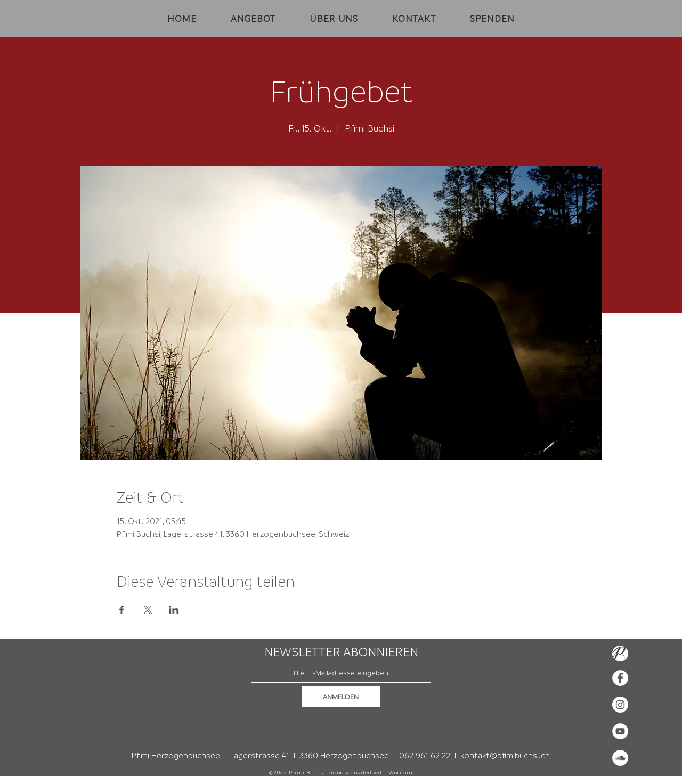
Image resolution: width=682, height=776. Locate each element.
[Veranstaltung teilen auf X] (148, 610)
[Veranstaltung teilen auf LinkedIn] (174, 610)
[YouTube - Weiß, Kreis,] (620, 731)
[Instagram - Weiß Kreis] (620, 705)
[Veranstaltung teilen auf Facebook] (122, 610)
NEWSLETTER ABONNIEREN (341, 652)
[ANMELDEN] (341, 696)
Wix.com (400, 772)
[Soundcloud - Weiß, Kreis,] (620, 758)
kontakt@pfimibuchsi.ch (505, 755)
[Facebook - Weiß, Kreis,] (620, 678)
